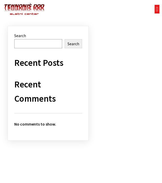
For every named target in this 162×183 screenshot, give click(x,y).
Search (20, 35)
